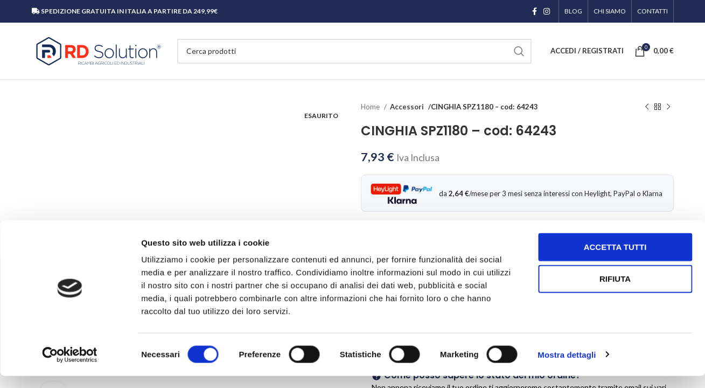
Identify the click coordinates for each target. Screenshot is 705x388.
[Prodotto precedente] (646, 107)
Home (371, 106)
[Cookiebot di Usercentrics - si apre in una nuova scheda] (70, 367)
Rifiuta (615, 291)
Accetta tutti (615, 259)
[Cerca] (354, 51)
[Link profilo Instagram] (546, 11)
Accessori (406, 106)
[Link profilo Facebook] (534, 11)
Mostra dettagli (567, 366)
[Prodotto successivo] (668, 107)
